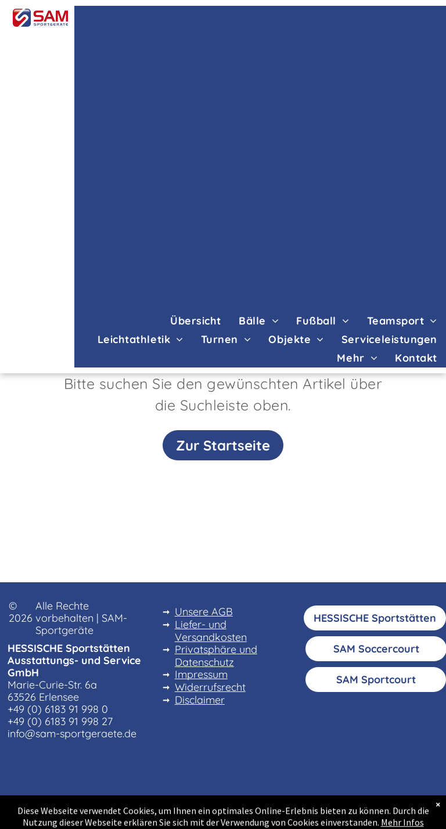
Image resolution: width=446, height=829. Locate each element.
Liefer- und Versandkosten (211, 631)
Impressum (201, 674)
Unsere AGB (204, 611)
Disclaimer (200, 700)
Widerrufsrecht (210, 687)
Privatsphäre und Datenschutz (216, 656)
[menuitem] (195, 320)
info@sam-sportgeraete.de (72, 733)
